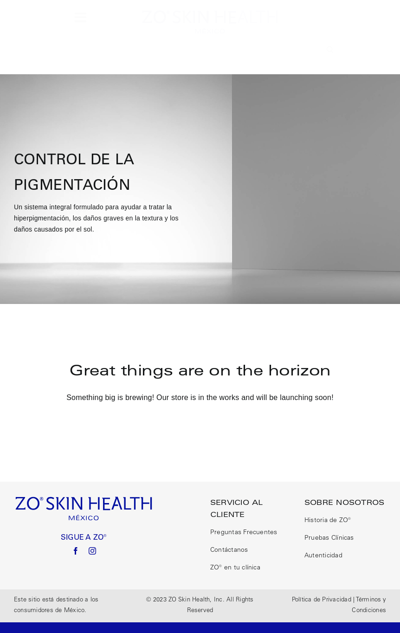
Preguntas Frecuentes (243, 533)
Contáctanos (229, 550)
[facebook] (75, 551)
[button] (330, 50)
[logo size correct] (210, 13)
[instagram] (92, 551)
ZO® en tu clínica (235, 568)
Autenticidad (323, 556)
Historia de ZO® (327, 520)
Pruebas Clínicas (329, 538)
